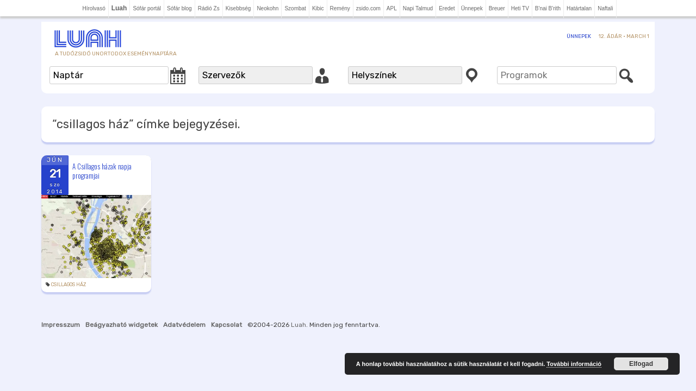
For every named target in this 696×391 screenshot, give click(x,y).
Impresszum (60, 325)
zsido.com (368, 8)
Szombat (295, 8)
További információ (573, 364)
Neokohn (267, 8)
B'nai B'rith (548, 8)
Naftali (605, 8)
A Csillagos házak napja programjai (102, 171)
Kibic (318, 8)
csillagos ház (68, 284)
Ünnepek (472, 8)
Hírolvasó (93, 8)
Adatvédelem (184, 325)
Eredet (447, 8)
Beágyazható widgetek (121, 325)
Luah (298, 325)
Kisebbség (238, 8)
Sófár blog (179, 8)
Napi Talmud (418, 8)
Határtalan (579, 8)
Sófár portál (147, 8)
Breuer (497, 8)
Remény (340, 8)
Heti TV (520, 8)
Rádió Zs (209, 8)
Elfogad (641, 364)
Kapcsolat (226, 325)
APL (392, 8)
